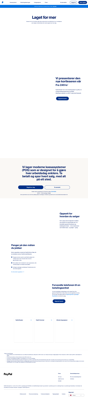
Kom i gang (83, 2)
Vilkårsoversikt (23, 393)
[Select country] (76, 395)
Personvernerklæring (33, 393)
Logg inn (73, 2)
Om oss (59, 376)
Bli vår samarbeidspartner (75, 376)
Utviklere (72, 378)
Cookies (63, 393)
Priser (46, 2)
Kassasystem (13, 2)
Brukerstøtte (63, 2)
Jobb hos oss (61, 378)
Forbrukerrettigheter (45, 393)
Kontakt (59, 380)
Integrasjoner (37, 2)
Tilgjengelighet (55, 393)
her (37, 360)
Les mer (54, 6)
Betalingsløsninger (25, 2)
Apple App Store (70, 294)
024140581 (53, 191)
